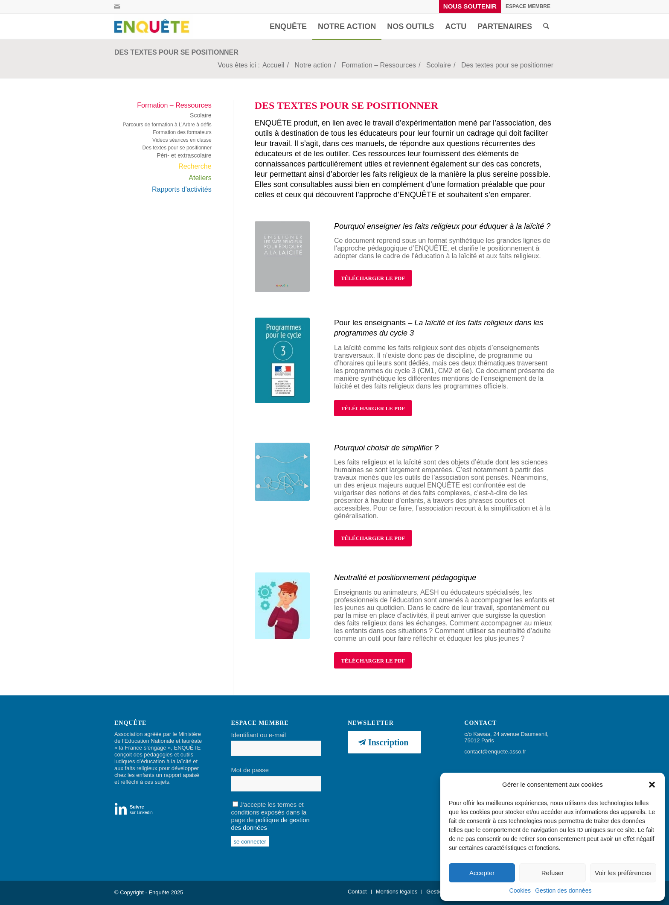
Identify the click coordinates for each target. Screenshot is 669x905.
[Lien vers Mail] (117, 6)
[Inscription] (384, 742)
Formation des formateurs (182, 132)
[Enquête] (153, 26)
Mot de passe (249, 770)
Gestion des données (563, 890)
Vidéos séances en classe (182, 140)
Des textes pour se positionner (176, 52)
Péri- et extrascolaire (184, 155)
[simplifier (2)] (282, 472)
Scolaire (201, 115)
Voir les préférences (623, 872)
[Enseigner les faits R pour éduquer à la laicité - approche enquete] (282, 256)
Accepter (481, 872)
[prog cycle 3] (282, 360)
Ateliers (200, 177)
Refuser (552, 872)
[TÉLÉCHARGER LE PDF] (373, 278)
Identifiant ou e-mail (258, 735)
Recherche (194, 166)
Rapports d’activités (182, 189)
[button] (652, 784)
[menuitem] (470, 6)
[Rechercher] (546, 26)
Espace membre (528, 6)
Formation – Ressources (174, 105)
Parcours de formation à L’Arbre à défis (167, 125)
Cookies (520, 890)
